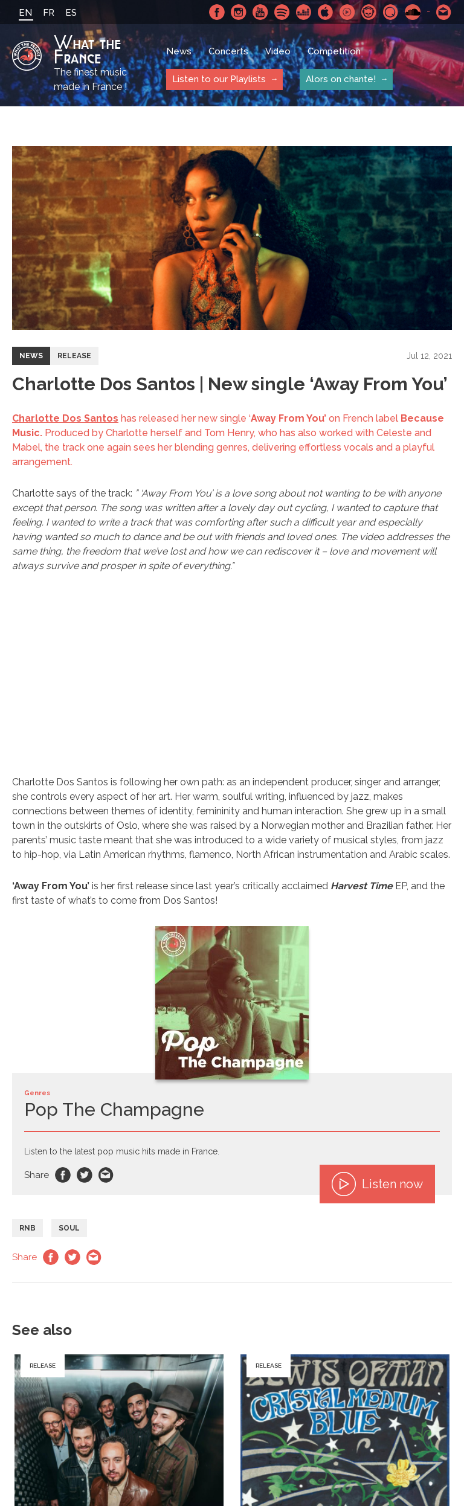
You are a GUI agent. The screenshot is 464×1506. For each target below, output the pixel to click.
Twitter (84, 1175)
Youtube (260, 12)
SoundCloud (412, 12)
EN (25, 12)
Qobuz (391, 12)
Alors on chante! (341, 79)
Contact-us (444, 12)
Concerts (228, 51)
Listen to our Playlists (219, 79)
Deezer (304, 12)
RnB (27, 1228)
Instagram (238, 12)
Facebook (217, 12)
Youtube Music (347, 12)
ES (71, 12)
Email (106, 1175)
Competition (334, 51)
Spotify (282, 12)
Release (74, 356)
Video (278, 51)
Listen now (377, 1184)
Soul (69, 1228)
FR (48, 12)
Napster (369, 12)
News (179, 51)
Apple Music (326, 12)
